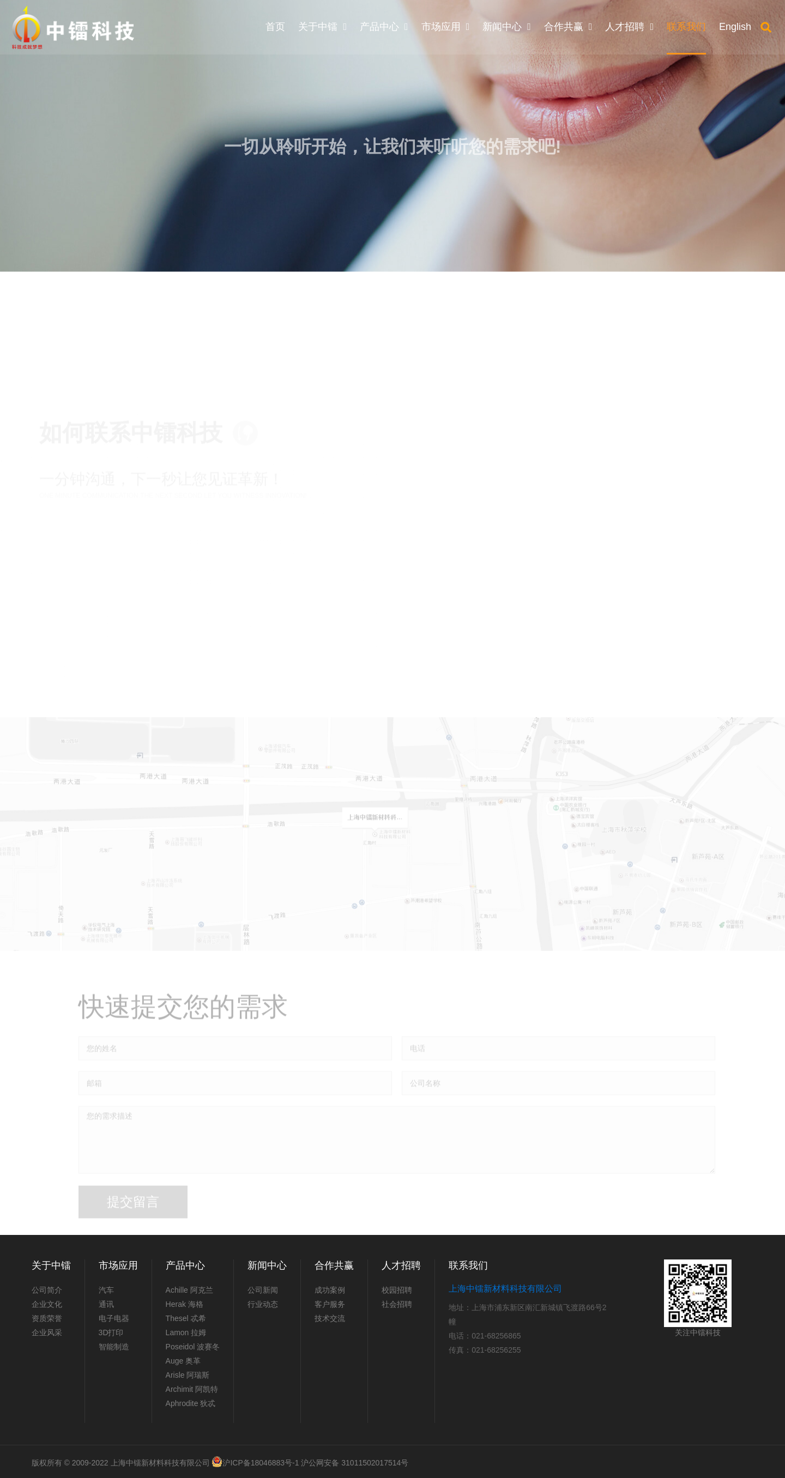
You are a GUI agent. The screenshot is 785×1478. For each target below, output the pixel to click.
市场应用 (118, 1265)
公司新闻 (262, 1290)
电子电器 (114, 1318)
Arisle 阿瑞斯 (188, 1375)
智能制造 (114, 1346)
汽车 (106, 1290)
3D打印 (111, 1332)
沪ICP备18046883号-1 (260, 1462)
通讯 (106, 1304)
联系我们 (468, 1265)
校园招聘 (397, 1290)
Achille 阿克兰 (189, 1290)
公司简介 (47, 1290)
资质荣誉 (47, 1318)
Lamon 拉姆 (186, 1332)
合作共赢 (334, 1265)
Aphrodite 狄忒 (191, 1403)
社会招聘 (397, 1304)
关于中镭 (51, 1265)
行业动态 (262, 1304)
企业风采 (47, 1332)
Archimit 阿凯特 (192, 1389)
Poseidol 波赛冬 (193, 1346)
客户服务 (330, 1304)
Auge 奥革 (183, 1360)
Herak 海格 (184, 1304)
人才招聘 (401, 1265)
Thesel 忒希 (186, 1318)
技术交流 (330, 1318)
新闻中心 (267, 1265)
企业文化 (47, 1304)
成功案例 (330, 1290)
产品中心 (185, 1265)
